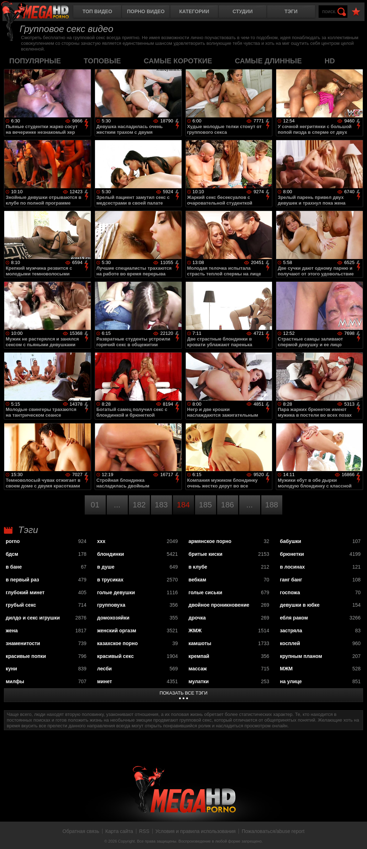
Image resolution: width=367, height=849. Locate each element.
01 (95, 504)
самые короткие (178, 61)
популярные (35, 61)
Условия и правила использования (196, 831)
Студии (242, 11)
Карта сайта (119, 831)
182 (139, 504)
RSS (144, 831)
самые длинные (268, 61)
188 (271, 504)
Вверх (356, 835)
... (117, 504)
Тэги (291, 11)
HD (330, 61)
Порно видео (146, 11)
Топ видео (97, 11)
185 (205, 504)
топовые (102, 61)
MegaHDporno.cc (41, 12)
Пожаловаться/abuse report (273, 831)
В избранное (356, 12)
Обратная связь (81, 831)
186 (227, 504)
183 (161, 504)
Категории (194, 11)
